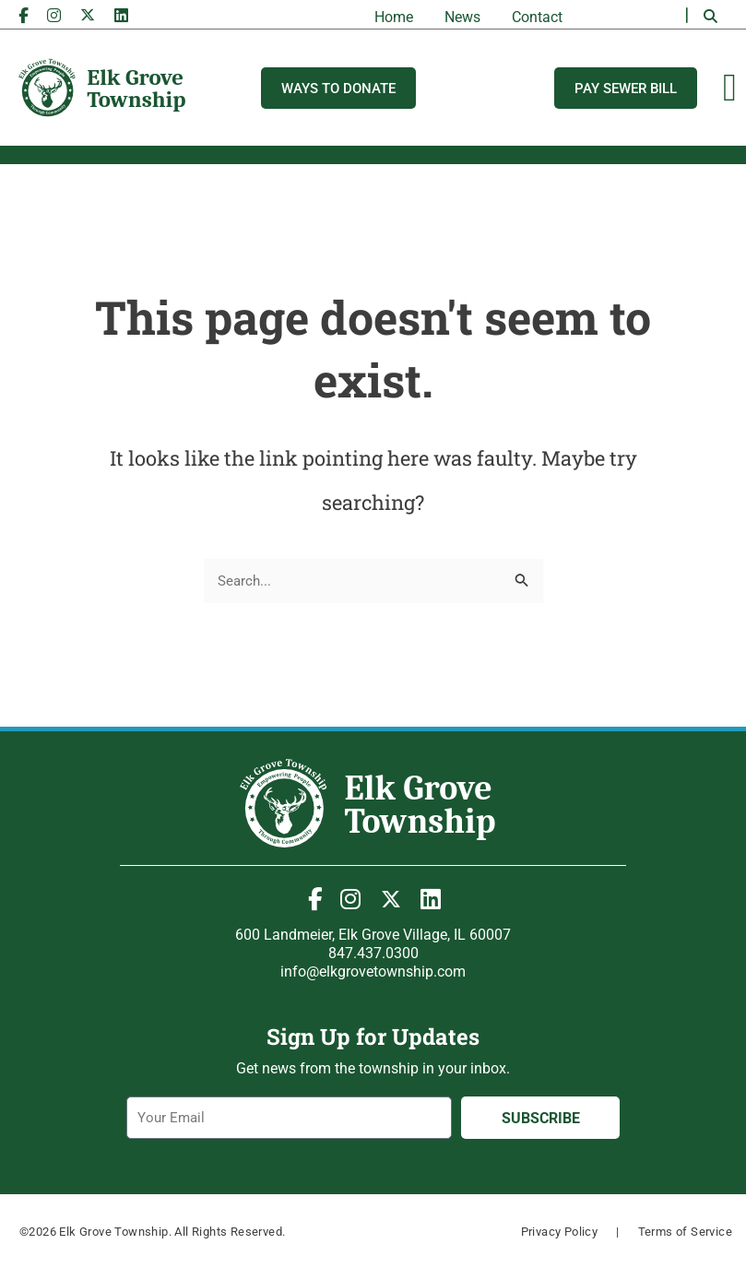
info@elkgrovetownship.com (373, 971)
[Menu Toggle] (730, 87)
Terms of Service (685, 1231)
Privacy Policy (559, 1231)
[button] (711, 16)
